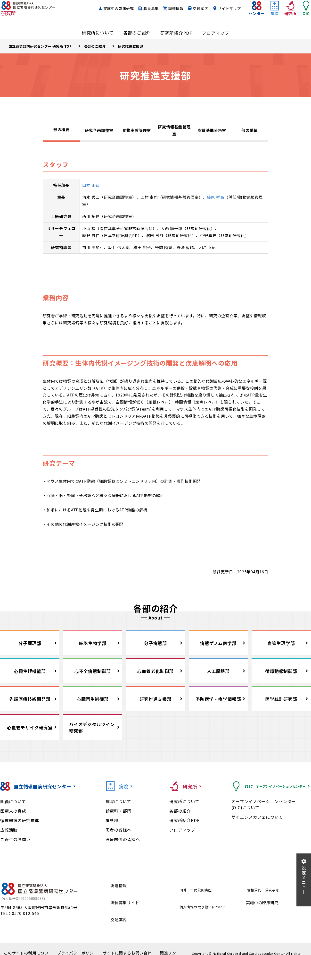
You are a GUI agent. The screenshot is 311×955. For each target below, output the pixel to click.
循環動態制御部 (281, 671)
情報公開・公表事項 (264, 885)
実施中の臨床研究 (141, 8)
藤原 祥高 (215, 197)
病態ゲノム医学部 (218, 643)
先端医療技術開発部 (29, 699)
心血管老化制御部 (155, 671)
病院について (118, 801)
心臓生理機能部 (30, 671)
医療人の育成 (13, 811)
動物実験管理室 (137, 130)
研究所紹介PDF (184, 820)
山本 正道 (91, 185)
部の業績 (249, 130)
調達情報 (198, 8)
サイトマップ (219, 17)
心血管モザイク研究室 (30, 727)
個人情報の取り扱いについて (204, 897)
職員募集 (173, 8)
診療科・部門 (118, 811)
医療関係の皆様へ (123, 839)
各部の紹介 (180, 811)
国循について (13, 801)
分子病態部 (155, 643)
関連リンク (162, 945)
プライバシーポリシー (73, 945)
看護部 (112, 820)
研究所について (184, 801)
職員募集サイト (125, 897)
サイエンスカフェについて (257, 817)
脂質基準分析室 (212, 130)
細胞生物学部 (92, 643)
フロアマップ (182, 830)
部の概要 (61, 129)
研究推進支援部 (155, 699)
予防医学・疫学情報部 (218, 699)
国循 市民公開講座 (196, 885)
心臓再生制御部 (93, 699)
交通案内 (223, 8)
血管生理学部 (281, 643)
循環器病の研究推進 (19, 820)
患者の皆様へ (118, 830)
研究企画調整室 (99, 130)
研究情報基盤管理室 (174, 130)
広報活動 (8, 830)
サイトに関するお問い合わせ (122, 945)
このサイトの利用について (26, 945)
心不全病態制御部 (92, 671)
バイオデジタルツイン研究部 (92, 727)
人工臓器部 (218, 671)
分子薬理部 (29, 643)
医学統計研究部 (281, 699)
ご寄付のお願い (15, 839)
